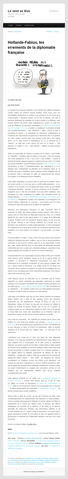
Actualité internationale (42, 458)
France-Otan (11, 464)
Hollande (18, 464)
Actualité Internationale (33, 438)
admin (12, 462)
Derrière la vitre (29, 25)
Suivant (57, 31)
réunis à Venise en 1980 (51, 164)
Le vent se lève (19, 11)
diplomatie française (29, 462)
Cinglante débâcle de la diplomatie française (24, 446)
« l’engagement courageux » (48, 388)
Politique (41, 460)
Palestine (16, 441)
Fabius (38, 462)
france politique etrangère (48, 462)
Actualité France (29, 458)
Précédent (48, 31)
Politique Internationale (51, 443)
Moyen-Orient (27, 460)
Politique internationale (51, 460)
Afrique (51, 458)
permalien (41, 464)
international (15, 460)
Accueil (10, 25)
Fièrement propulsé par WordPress (34, 471)
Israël (10, 441)
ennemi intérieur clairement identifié (33, 286)
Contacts (18, 25)
